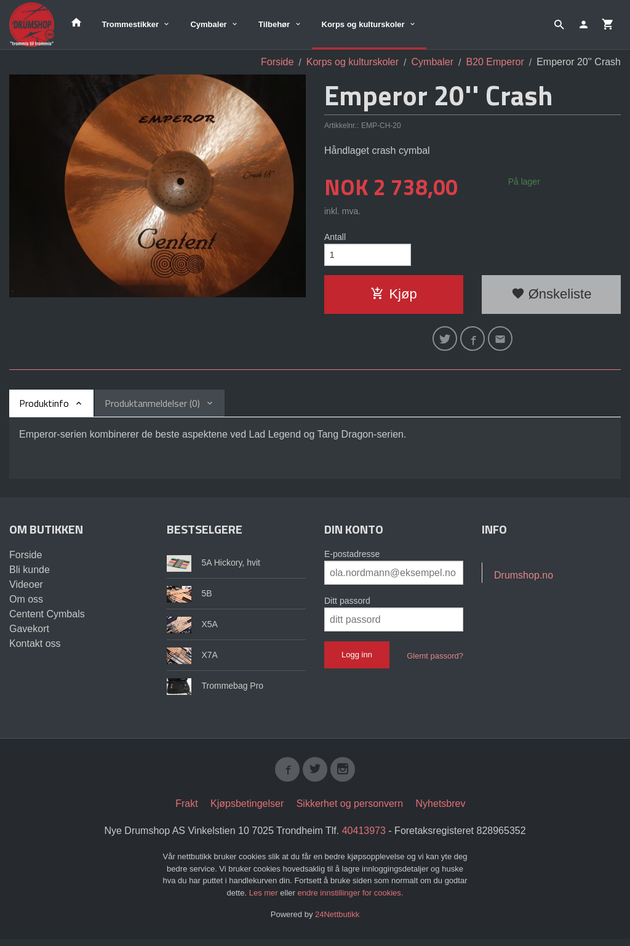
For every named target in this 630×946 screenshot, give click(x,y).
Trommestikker (130, 24)
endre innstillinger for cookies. (350, 899)
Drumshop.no (523, 580)
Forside (277, 62)
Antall (335, 237)
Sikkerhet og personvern (350, 811)
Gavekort (29, 633)
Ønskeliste (551, 296)
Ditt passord (347, 606)
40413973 (364, 838)
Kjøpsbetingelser (247, 811)
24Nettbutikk (337, 921)
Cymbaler (208, 24)
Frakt (186, 811)
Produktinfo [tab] (44, 408)
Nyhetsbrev (441, 811)
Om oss (26, 604)
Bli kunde (29, 574)
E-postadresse (352, 559)
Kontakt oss (35, 648)
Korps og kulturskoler (363, 24)
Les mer (265, 899)
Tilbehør (274, 24)
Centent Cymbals (47, 619)
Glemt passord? (435, 660)
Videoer (26, 589)
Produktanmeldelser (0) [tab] (152, 408)
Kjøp (393, 296)
